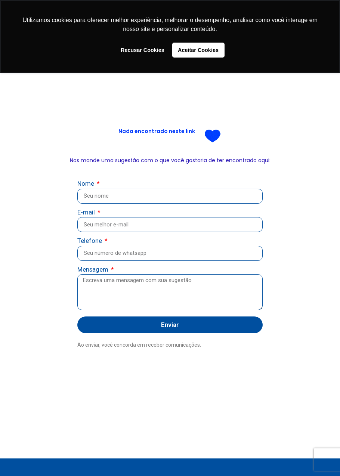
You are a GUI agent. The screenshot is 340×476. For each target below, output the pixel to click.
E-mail (86, 213)
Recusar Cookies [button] (142, 50)
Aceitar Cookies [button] (198, 50)
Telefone (90, 241)
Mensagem (93, 270)
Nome (86, 184)
